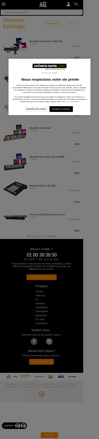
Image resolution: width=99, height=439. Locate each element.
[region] (49, 86)
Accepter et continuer (61, 109)
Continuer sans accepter (49, 72)
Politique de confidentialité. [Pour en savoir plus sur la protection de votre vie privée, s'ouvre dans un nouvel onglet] (70, 101)
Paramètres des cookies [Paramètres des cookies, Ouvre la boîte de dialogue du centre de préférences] (36, 109)
